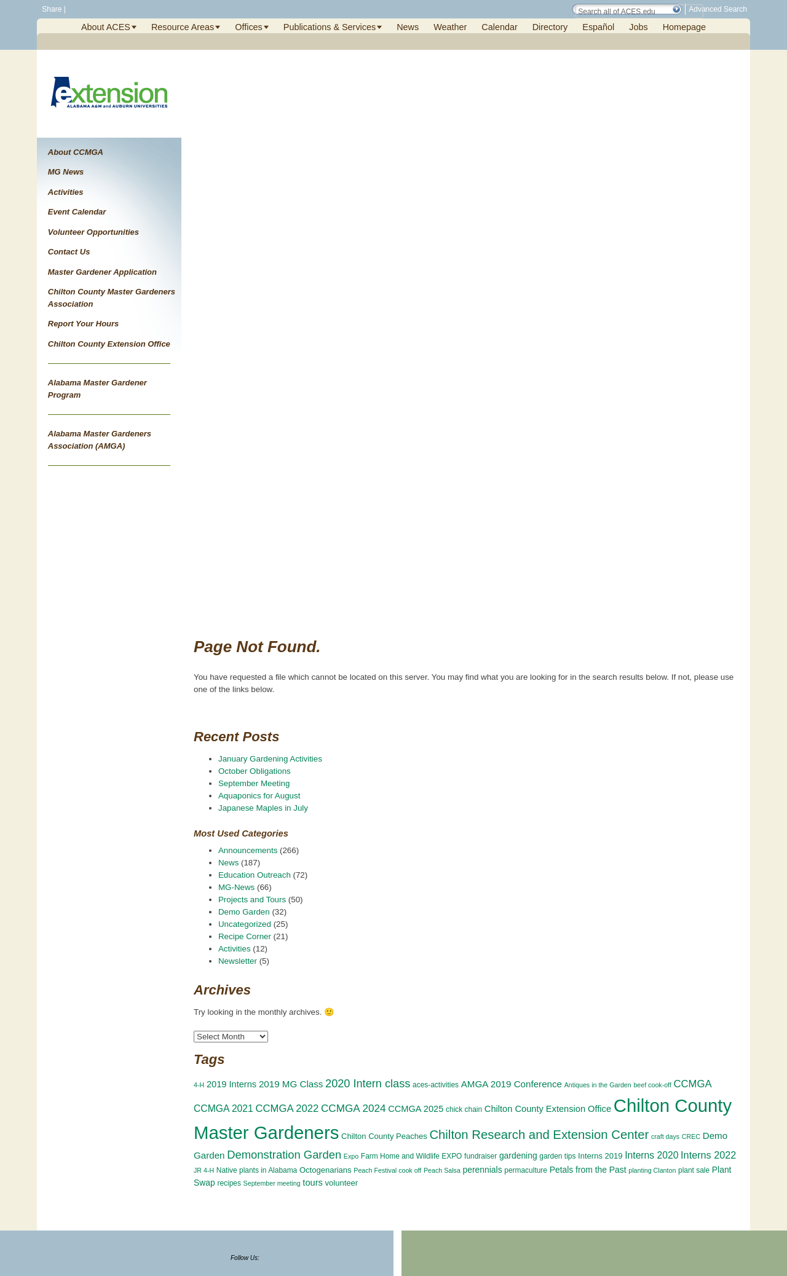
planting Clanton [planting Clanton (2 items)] (652, 1170)
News (408, 27)
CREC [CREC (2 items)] (691, 1136)
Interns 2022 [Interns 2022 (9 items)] (708, 1154)
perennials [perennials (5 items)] (482, 1170)
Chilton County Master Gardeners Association (111, 298)
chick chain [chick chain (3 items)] (464, 1109)
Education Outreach (254, 875)
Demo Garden (244, 911)
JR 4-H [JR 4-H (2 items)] (204, 1170)
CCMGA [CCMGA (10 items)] (693, 1084)
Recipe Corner (244, 936)
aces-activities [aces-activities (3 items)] (436, 1085)
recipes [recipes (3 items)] (228, 1183)
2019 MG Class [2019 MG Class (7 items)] (291, 1084)
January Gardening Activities (270, 758)
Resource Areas (182, 27)
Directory (550, 27)
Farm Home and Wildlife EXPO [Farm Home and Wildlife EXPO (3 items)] (411, 1156)
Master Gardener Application (102, 272)
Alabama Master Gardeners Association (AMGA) (99, 440)
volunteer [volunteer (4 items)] (341, 1182)
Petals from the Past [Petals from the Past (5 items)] (588, 1170)
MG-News (236, 887)
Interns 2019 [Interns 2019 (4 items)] (600, 1155)
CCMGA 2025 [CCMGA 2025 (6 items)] (415, 1109)
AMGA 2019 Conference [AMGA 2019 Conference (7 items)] (511, 1084)
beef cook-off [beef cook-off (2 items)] (652, 1085)
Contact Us (69, 251)
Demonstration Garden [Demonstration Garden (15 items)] (284, 1154)
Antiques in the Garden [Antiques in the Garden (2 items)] (597, 1085)
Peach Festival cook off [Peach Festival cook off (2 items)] (387, 1170)
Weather (450, 27)
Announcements (247, 850)
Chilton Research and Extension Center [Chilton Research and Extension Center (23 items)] (539, 1134)
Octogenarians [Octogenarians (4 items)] (325, 1170)
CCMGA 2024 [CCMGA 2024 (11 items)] (353, 1108)
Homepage (684, 27)
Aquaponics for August (259, 795)
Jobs (638, 27)
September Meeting (254, 783)
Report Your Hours (83, 323)
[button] (676, 9)
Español (598, 27)
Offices (249, 27)
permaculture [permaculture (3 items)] (525, 1170)
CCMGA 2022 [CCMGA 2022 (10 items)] (287, 1108)
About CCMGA (75, 152)
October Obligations (254, 771)
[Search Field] (639, 11)
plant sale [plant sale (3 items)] (694, 1170)
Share (50, 9)
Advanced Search (718, 9)
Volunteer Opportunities (93, 232)
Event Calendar (77, 211)
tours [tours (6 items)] (313, 1182)
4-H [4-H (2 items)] (199, 1085)
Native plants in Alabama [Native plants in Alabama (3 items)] (256, 1170)
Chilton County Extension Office (109, 344)
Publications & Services (329, 27)
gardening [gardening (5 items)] (518, 1155)
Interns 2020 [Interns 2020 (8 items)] (651, 1155)
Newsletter (237, 961)
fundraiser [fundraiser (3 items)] (480, 1156)
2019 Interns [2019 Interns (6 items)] (231, 1084)
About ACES (105, 27)
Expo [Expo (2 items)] (351, 1156)
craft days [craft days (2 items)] (665, 1136)
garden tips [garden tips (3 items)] (557, 1156)
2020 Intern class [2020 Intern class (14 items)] (367, 1083)
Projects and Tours (252, 899)
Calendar (499, 27)
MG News (66, 171)
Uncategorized (244, 924)
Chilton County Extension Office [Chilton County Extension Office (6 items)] (547, 1109)
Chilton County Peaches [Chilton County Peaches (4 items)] (384, 1136)
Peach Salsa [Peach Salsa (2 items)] (442, 1170)
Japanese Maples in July (263, 808)
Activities (66, 192)
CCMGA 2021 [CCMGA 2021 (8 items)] (223, 1108)
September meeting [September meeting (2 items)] (272, 1183)
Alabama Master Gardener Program (97, 389)
